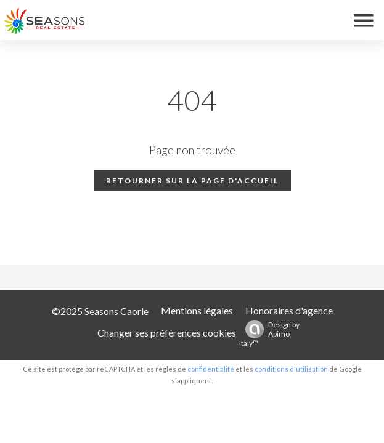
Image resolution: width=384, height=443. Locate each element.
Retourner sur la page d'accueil (192, 180)
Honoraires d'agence (289, 310)
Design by (269, 334)
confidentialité (210, 369)
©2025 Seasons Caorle (100, 311)
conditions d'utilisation (291, 369)
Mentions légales (197, 310)
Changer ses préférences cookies (166, 332)
